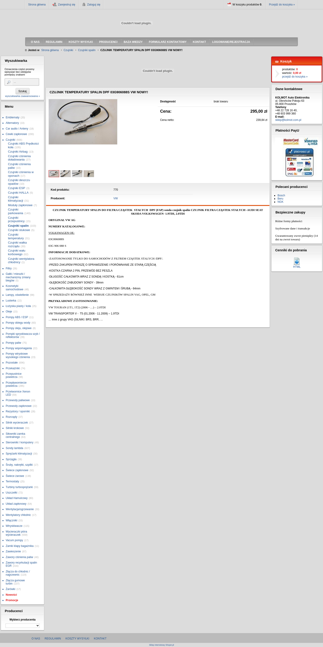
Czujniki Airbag (18, 151)
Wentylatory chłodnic (18, 515)
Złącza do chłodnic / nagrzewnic (18, 573)
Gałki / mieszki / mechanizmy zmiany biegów (18, 277)
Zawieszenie (13, 551)
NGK (280, 201)
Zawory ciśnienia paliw (19, 557)
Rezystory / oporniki (18, 411)
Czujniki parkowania (15, 211)
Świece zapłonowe (17, 470)
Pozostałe (12, 362)
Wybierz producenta (22, 619)
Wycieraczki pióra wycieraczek (16, 533)
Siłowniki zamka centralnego (15, 435)
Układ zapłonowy (16, 503)
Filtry (9, 268)
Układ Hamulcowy (17, 498)
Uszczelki (11, 492)
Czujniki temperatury (16, 236)
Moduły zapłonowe (20, 205)
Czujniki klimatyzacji (15, 199)
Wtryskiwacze (14, 525)
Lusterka (11, 300)
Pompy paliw (13, 342)
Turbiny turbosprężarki (19, 487)
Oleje (9, 311)
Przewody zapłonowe (18, 406)
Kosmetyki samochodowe (14, 287)
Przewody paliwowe (18, 400)
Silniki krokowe (15, 428)
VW (116, 198)
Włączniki (11, 520)
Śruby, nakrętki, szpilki (19, 464)
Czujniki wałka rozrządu (17, 244)
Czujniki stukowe (19, 230)
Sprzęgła (11, 459)
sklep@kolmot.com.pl (288, 120)
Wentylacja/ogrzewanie (20, 509)
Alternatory (12, 123)
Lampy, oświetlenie (17, 294)
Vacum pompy (14, 540)
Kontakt (100, 638)
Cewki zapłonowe (16, 134)
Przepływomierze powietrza (16, 384)
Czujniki (10, 139)
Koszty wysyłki (77, 638)
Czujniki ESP (16, 188)
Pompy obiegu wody (18, 322)
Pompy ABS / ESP (17, 317)
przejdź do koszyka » (294, 76)
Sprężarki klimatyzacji (19, 453)
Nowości (11, 594)
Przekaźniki (13, 368)
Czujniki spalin (18, 225)
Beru (280, 198)
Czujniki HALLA (18, 192)
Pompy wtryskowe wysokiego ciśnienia (18, 355)
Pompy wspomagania (19, 348)
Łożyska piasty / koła (18, 306)
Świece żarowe (15, 476)
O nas (36, 638)
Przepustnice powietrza (13, 375)
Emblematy (12, 117)
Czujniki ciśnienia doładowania (19, 157)
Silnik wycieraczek (17, 422)
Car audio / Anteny (17, 128)
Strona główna (37, 4)
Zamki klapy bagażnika (20, 546)
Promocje (12, 600)
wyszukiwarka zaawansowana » (22, 96)
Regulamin (53, 638)
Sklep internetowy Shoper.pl (161, 645)
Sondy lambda (14, 448)
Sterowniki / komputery (19, 442)
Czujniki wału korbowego (16, 252)
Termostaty (12, 481)
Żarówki (10, 589)
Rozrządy (11, 416)
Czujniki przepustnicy (16, 219)
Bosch (281, 195)
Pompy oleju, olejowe (18, 328)
